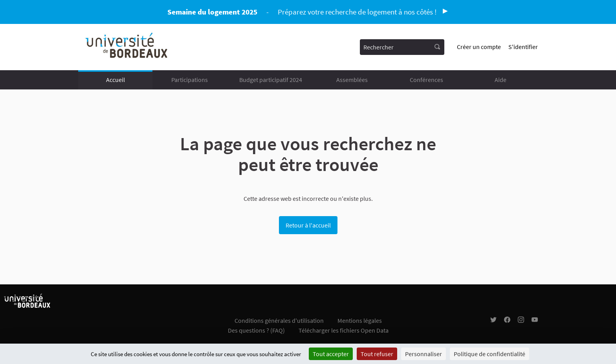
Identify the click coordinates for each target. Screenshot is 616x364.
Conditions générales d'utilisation (279, 320)
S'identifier (523, 47)
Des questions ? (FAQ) (256, 330)
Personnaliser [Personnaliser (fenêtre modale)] (423, 354)
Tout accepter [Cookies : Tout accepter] (331, 354)
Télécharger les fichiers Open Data (344, 330)
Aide (500, 80)
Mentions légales (359, 320)
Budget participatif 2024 (270, 80)
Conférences (426, 80)
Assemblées (352, 80)
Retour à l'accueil (308, 225)
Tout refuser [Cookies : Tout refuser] (377, 354)
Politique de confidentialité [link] (489, 354)
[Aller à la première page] (127, 47)
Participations (189, 80)
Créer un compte (479, 47)
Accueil (115, 80)
